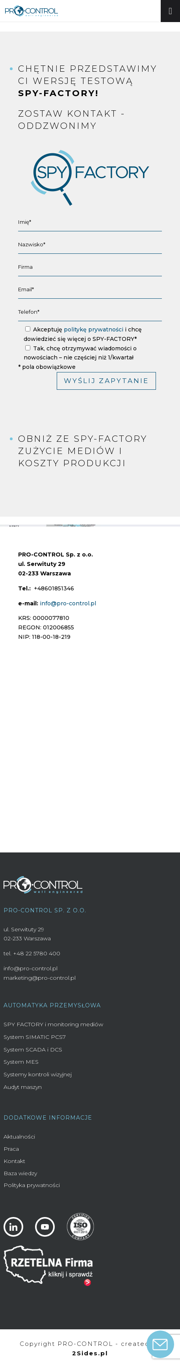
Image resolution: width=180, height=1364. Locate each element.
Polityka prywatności (32, 1185)
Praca (11, 1148)
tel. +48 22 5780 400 (32, 953)
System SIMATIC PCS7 (35, 1036)
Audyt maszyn (23, 1086)
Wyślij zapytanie (106, 381)
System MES (21, 1061)
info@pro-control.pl (68, 603)
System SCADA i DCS (33, 1049)
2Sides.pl (90, 1353)
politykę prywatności (93, 329)
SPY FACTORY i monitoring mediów (53, 1024)
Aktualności (19, 1136)
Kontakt (14, 1161)
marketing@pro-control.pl (40, 977)
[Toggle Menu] (170, 11)
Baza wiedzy (20, 1173)
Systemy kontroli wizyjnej (38, 1074)
